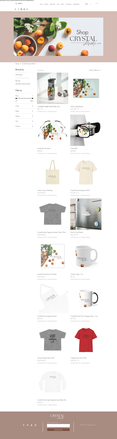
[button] (97, 3)
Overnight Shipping (52, 111)
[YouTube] (21, 9)
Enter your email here (52, 422)
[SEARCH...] (22, 3)
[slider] (16, 98)
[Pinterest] (27, 425)
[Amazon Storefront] (15, 9)
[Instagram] (35, 425)
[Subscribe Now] (58, 429)
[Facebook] (18, 9)
